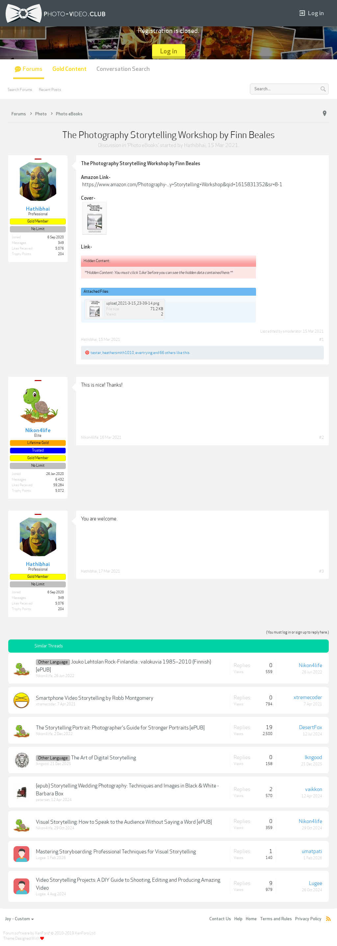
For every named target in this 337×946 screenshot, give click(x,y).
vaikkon (313, 789)
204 (61, 254)
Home (251, 919)
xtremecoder (46, 704)
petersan (43, 800)
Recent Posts (50, 89)
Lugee (41, 858)
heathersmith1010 (118, 352)
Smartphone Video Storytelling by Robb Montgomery (94, 698)
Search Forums (20, 89)
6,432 (59, 480)
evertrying (143, 352)
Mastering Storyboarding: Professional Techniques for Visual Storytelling (116, 851)
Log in (311, 13)
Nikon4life (89, 437)
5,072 (59, 491)
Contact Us (220, 919)
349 (61, 243)
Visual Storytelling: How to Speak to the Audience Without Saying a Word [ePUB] (124, 822)
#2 (321, 437)
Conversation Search (123, 69)
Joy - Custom (19, 919)
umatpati (312, 851)
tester (96, 352)
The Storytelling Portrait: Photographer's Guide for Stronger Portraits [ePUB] (120, 727)
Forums (32, 69)
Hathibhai (195, 145)
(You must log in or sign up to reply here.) (297, 632)
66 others (168, 352)
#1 (321, 339)
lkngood (42, 764)
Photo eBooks (143, 145)
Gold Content (69, 69)
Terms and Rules (276, 919)
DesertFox (310, 727)
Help (238, 919)
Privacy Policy (308, 919)
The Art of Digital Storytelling (103, 757)
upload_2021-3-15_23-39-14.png (132, 303)
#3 (321, 571)
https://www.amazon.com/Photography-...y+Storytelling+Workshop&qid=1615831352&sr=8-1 (182, 185)
